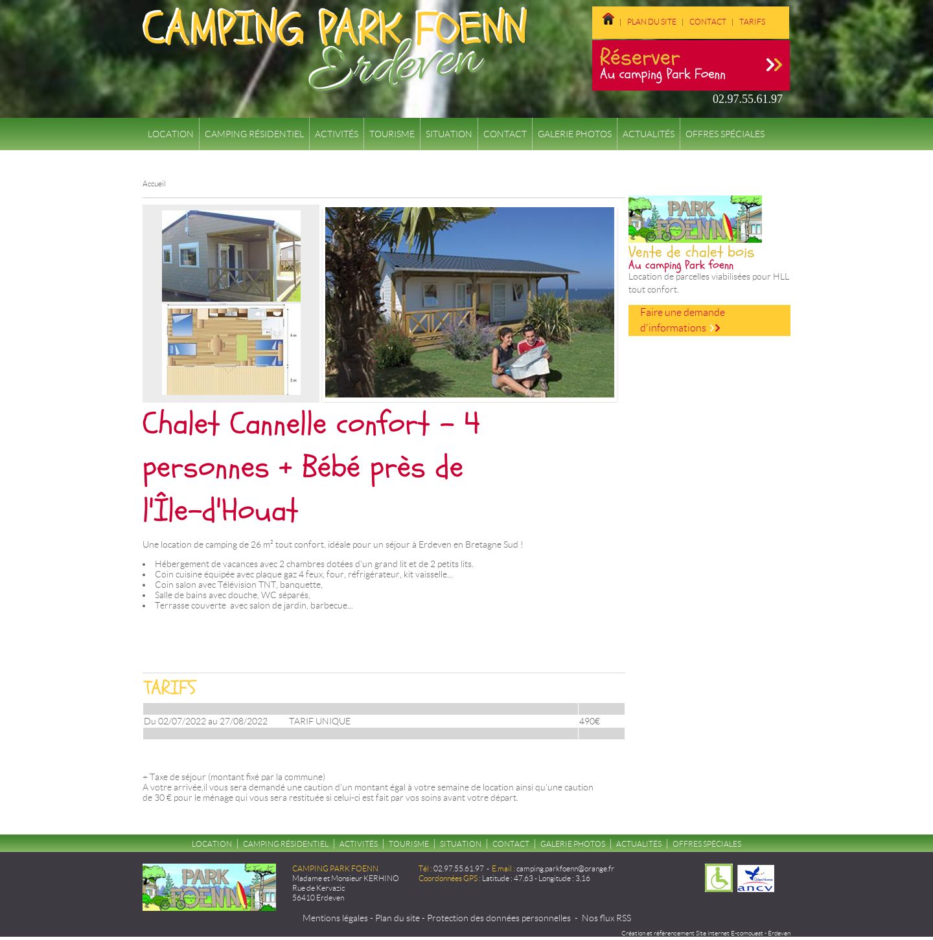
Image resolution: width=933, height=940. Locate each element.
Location (171, 134)
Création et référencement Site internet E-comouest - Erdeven (705, 933)
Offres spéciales (725, 134)
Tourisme (392, 134)
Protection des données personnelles (499, 918)
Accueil (154, 183)
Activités (336, 134)
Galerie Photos (575, 134)
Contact (707, 21)
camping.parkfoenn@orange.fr (565, 868)
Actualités (648, 134)
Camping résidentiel (254, 134)
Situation (449, 134)
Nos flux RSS (606, 918)
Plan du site (651, 21)
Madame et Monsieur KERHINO (345, 878)
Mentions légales (335, 918)
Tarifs (752, 21)
